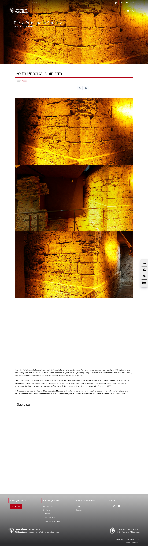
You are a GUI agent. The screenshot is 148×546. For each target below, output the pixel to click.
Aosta (24, 80)
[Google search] (127, 3)
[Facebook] (110, 506)
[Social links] (121, 3)
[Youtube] (119, 506)
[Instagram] (114, 506)
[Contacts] (116, 3)
